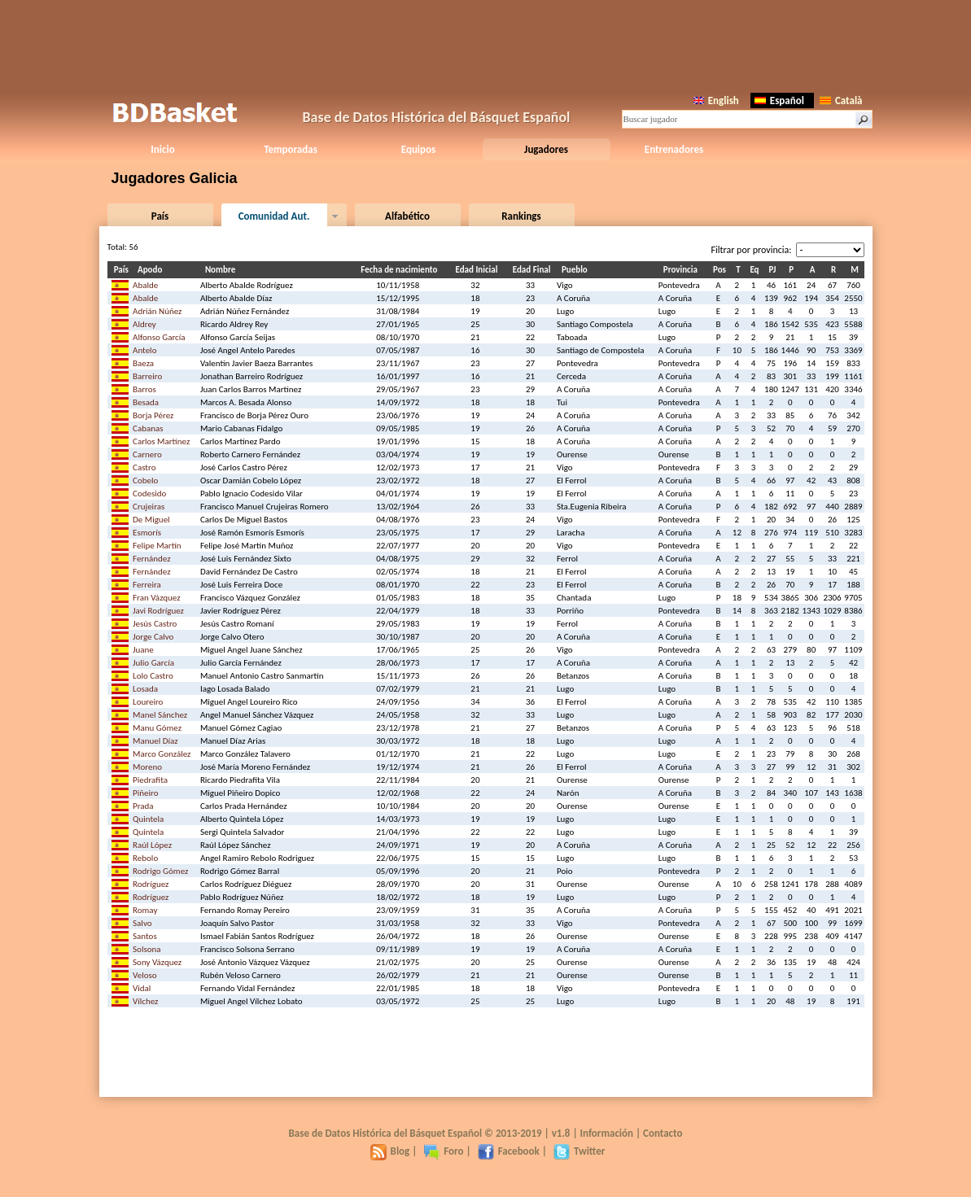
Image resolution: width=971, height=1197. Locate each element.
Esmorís (147, 532)
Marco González (161, 753)
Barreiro (147, 376)
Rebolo (145, 858)
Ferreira (147, 584)
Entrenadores (674, 149)
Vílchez (145, 1001)
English (716, 100)
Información (607, 1133)
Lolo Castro (153, 675)
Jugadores (546, 149)
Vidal (142, 988)
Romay (145, 910)
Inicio (162, 149)
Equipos (418, 149)
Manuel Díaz (155, 740)
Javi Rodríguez (158, 610)
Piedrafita (150, 779)
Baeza (143, 363)
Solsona (147, 949)
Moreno (147, 766)
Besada (146, 402)
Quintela (148, 819)
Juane (143, 649)
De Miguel (151, 519)
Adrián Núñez (157, 311)
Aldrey (144, 324)
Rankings (520, 216)
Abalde (145, 285)
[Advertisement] (486, 44)
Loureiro (148, 701)
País (159, 216)
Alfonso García (159, 337)
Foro (443, 1151)
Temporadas (290, 149)
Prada (143, 806)
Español (779, 100)
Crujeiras (148, 506)
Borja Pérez (153, 415)
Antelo (144, 350)
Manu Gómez (157, 727)
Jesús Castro (155, 623)
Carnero (147, 454)
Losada (145, 688)
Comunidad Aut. (274, 216)
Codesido (149, 493)
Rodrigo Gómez (160, 871)
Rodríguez (150, 884)
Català (841, 100)
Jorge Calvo (153, 636)
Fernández (152, 558)
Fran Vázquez (156, 597)
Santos (145, 936)
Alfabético (407, 216)
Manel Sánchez (160, 714)
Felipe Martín (157, 545)
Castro (144, 467)
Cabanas (148, 428)
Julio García (153, 662)
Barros (144, 389)
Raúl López (152, 845)
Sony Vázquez (157, 962)
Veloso (145, 975)
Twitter (579, 1151)
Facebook (509, 1151)
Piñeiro (145, 793)
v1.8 (561, 1133)
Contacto (662, 1133)
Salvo (142, 923)
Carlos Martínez (161, 441)
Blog (390, 1151)
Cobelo (145, 480)
